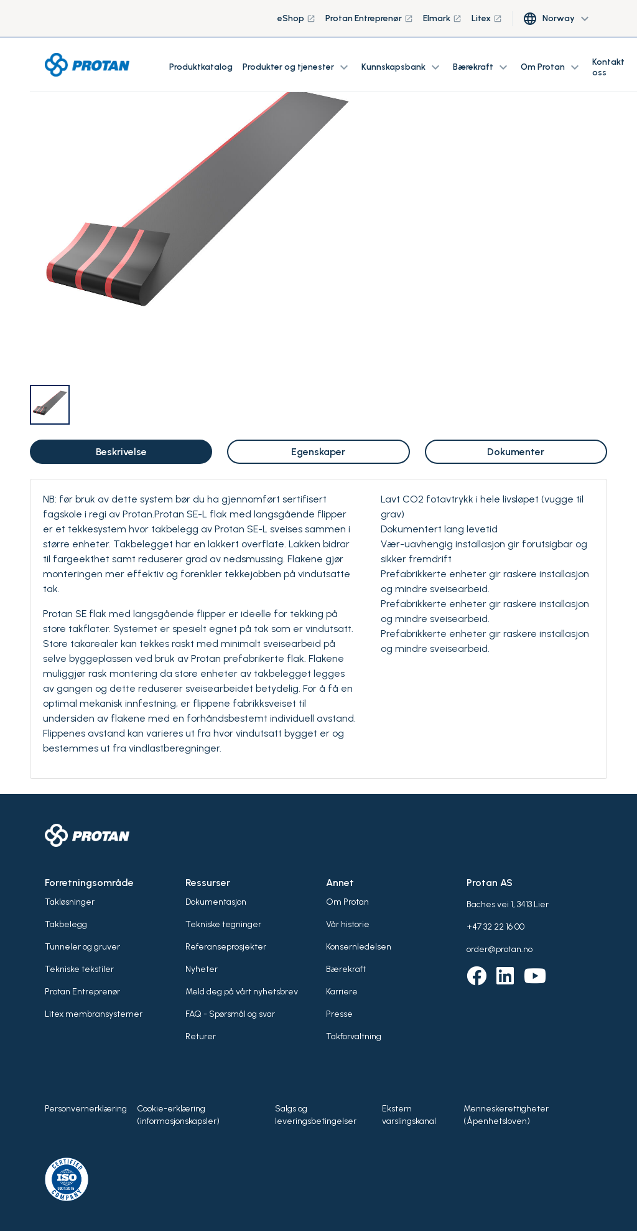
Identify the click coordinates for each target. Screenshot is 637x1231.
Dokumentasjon (215, 902)
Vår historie (348, 924)
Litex (487, 18)
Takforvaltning (353, 1036)
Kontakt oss (608, 67)
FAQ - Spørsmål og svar (230, 1014)
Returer (200, 1036)
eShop (296, 18)
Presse (339, 1014)
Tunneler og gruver (82, 946)
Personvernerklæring (86, 1108)
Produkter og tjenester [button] (297, 67)
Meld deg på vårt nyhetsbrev (241, 991)
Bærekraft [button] (482, 67)
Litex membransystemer (93, 1014)
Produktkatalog (201, 67)
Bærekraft (346, 969)
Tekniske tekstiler (79, 969)
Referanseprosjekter (225, 946)
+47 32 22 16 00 (495, 927)
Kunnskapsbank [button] (402, 67)
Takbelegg (66, 924)
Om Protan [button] (551, 67)
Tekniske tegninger (223, 924)
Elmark (442, 18)
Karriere (342, 991)
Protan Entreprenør (369, 18)
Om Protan (347, 902)
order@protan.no (499, 949)
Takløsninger (70, 902)
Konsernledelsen (358, 946)
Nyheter (201, 969)
